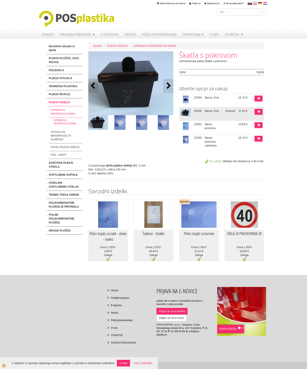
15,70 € (242, 97)
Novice (130, 34)
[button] (168, 86)
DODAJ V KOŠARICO (259, 98)
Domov (48, 34)
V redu (123, 363)
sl (250, 3)
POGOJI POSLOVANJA (123, 342)
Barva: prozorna (210, 126)
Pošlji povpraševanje (159, 34)
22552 (198, 124)
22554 (198, 97)
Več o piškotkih (143, 363)
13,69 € (242, 124)
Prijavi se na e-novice (172, 311)
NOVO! (184, 201)
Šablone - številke (153, 233)
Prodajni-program (75, 34)
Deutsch (260, 3)
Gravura (230, 110)
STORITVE (232, 34)
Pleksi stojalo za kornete (199, 233)
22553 (198, 137)
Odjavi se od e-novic (171, 317)
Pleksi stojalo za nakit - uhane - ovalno (108, 236)
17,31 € (242, 110)
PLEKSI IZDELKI (117, 45)
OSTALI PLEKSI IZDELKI (65, 147)
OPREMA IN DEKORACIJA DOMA (63, 112)
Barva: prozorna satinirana (211, 141)
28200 (198, 110)
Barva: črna (212, 97)
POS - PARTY (59, 154)
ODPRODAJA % (193, 34)
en (255, 3)
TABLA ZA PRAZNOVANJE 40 (244, 233)
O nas (214, 34)
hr (265, 3)
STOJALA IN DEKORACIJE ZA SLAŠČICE (61, 135)
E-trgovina (109, 34)
